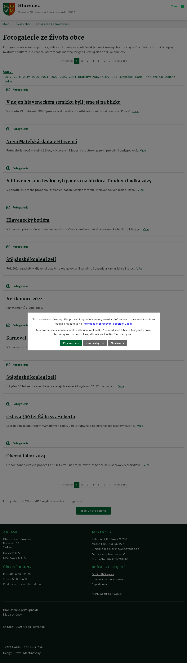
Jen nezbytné (95, 343)
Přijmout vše (71, 343)
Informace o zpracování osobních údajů (107, 323)
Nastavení (117, 343)
